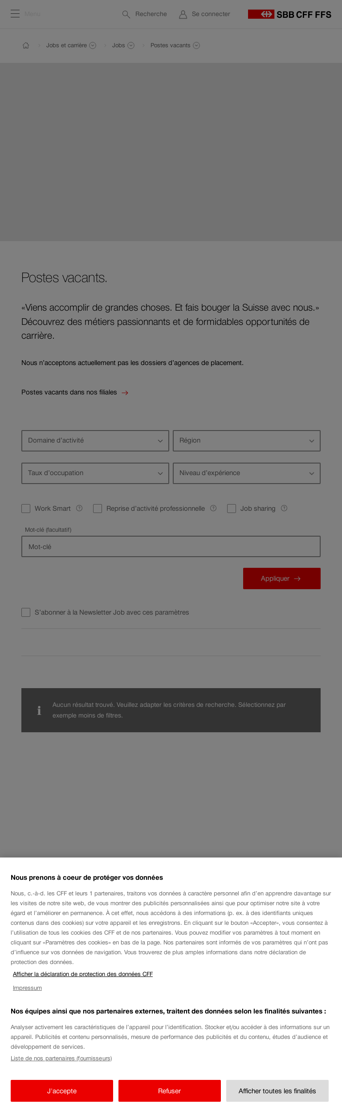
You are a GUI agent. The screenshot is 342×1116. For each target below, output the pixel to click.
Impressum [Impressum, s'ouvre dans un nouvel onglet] (27, 995)
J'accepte (62, 1098)
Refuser (169, 1098)
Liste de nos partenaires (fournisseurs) (61, 1066)
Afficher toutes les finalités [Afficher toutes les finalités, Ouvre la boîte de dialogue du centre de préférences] (277, 1098)
